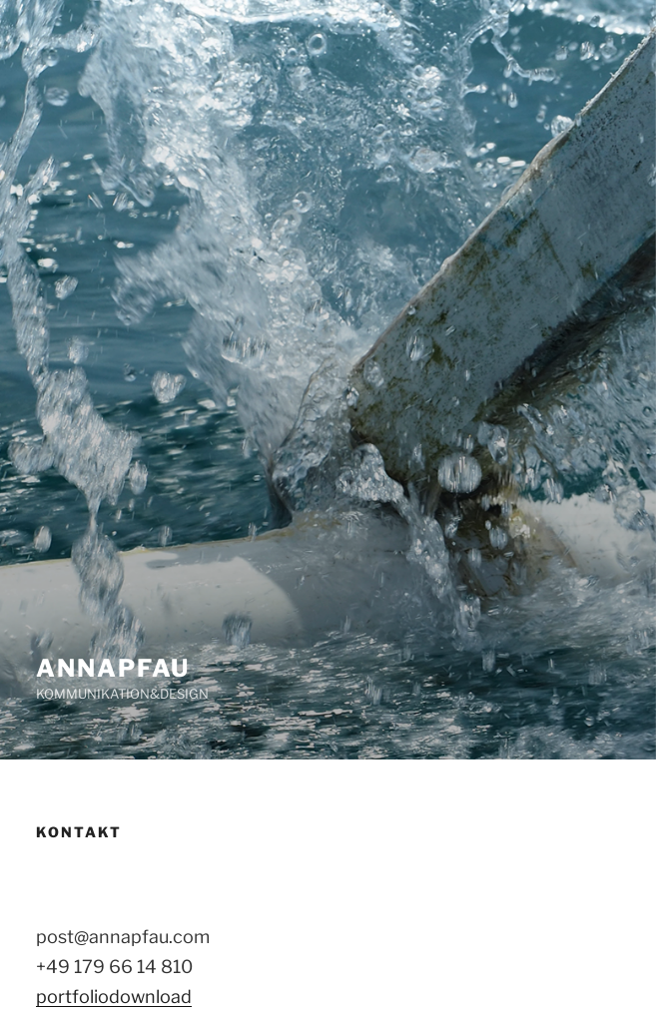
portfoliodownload (114, 996)
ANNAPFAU (113, 668)
